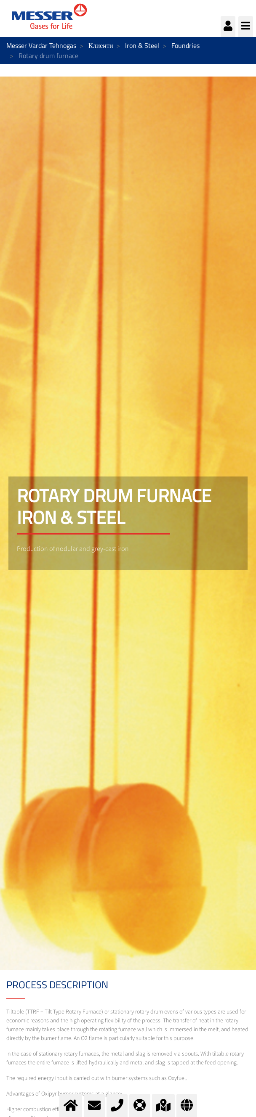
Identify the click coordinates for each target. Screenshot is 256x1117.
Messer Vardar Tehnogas (41, 45)
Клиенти (100, 45)
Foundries (185, 45)
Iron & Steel (142, 45)
